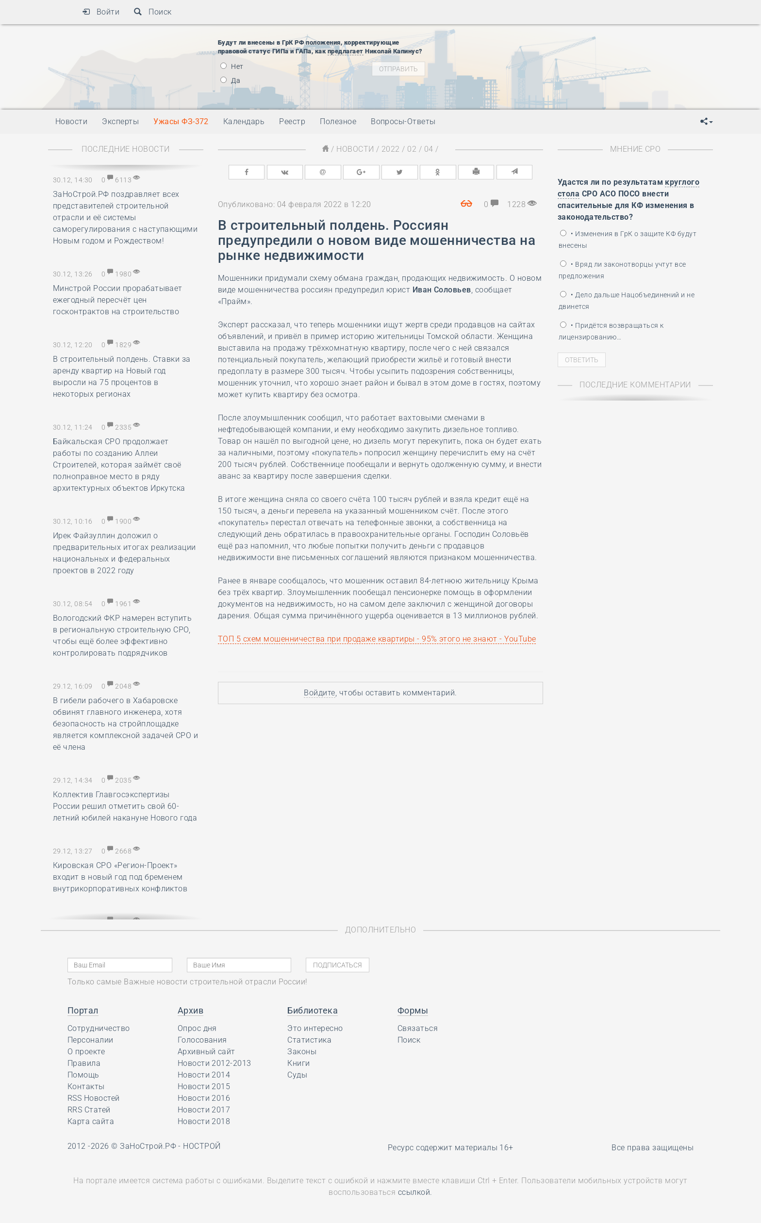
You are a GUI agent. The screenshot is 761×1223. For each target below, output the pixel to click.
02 (411, 149)
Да (230, 80)
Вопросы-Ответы (403, 121)
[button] (706, 122)
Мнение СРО (635, 149)
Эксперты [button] (120, 121)
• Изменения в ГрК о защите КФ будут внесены (627, 239)
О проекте (86, 1051)
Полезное (338, 121)
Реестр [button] (292, 121)
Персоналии (90, 1040)
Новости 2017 (204, 1109)
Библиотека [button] (312, 1010)
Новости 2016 (204, 1098)
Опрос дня (197, 1028)
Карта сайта (90, 1121)
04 (428, 149)
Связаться (417, 1028)
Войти (100, 11)
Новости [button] (71, 121)
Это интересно (315, 1028)
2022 (390, 149)
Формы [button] (412, 1010)
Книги (298, 1063)
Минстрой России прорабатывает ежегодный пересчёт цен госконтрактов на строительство (117, 300)
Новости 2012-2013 (214, 1063)
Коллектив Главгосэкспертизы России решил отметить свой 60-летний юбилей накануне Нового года (125, 806)
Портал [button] (83, 1010)
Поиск (152, 11)
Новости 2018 (204, 1121)
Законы (301, 1051)
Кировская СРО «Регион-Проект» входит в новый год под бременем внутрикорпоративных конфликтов (120, 877)
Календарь (244, 121)
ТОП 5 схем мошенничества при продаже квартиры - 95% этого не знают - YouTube (377, 639)
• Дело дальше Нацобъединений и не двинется (627, 300)
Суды (297, 1074)
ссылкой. (415, 1192)
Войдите (319, 692)
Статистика (309, 1040)
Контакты (86, 1086)
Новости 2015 (204, 1086)
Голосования (202, 1040)
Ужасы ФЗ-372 (181, 121)
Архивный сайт (206, 1051)
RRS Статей (89, 1109)
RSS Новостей (93, 1098)
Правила (83, 1063)
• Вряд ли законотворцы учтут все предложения (622, 270)
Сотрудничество (98, 1028)
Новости (355, 149)
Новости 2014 (204, 1074)
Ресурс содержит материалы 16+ (450, 1147)
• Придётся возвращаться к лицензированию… (611, 331)
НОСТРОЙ (201, 1146)
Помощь (83, 1074)
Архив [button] (190, 1010)
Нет (232, 66)
